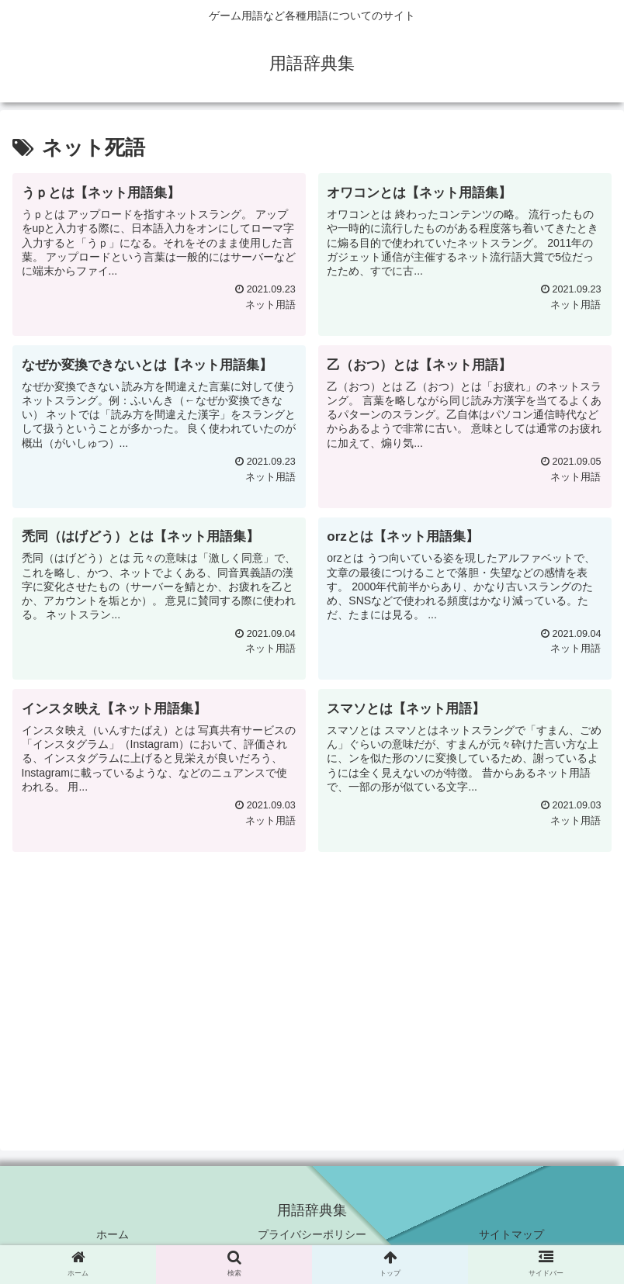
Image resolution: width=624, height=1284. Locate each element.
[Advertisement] (312, 969)
